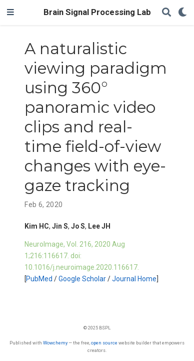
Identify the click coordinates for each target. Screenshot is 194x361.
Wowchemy (55, 342)
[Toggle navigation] (10, 13)
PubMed (39, 279)
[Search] (166, 13)
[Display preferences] (182, 13)
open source (104, 342)
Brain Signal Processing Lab (97, 12)
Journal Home (134, 279)
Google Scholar (82, 279)
